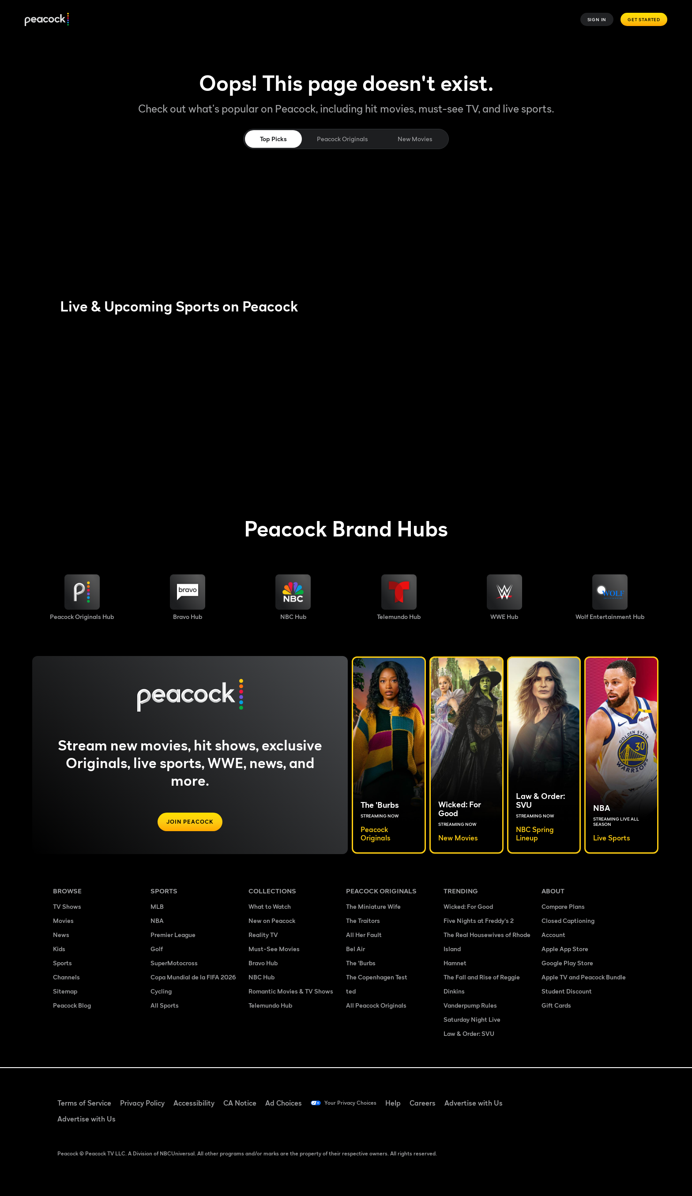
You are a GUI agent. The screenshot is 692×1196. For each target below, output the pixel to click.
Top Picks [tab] (273, 138)
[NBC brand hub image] (293, 597)
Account (553, 935)
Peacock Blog (72, 1006)
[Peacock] (47, 19)
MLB (157, 907)
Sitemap (65, 992)
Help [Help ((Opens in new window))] (408, 1103)
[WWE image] (504, 597)
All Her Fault (364, 935)
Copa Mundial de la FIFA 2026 (193, 978)
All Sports (164, 1006)
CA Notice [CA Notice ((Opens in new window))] (239, 1103)
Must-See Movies (274, 949)
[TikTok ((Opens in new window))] (570, 1097)
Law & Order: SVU (469, 1034)
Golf (156, 949)
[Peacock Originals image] (82, 597)
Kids (59, 949)
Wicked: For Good (468, 907)
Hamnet (455, 963)
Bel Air (355, 949)
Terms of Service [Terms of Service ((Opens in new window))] (84, 1103)
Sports (62, 963)
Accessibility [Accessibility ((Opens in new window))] (193, 1103)
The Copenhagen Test (376, 978)
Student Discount (567, 992)
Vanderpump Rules (470, 1006)
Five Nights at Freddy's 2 (479, 921)
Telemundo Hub (270, 1006)
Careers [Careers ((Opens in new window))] (438, 1103)
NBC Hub (261, 978)
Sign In (597, 19)
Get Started (644, 19)
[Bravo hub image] (187, 597)
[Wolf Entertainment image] (609, 597)
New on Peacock (271, 921)
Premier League (173, 935)
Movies (63, 921)
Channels (66, 978)
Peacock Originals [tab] (342, 138)
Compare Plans (563, 907)
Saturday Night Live (472, 1020)
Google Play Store (567, 963)
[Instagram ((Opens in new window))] (616, 1097)
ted (351, 992)
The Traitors (363, 921)
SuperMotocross (174, 963)
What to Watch (269, 907)
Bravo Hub (263, 963)
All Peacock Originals (376, 1006)
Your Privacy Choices (357, 1102)
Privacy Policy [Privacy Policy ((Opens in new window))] (142, 1103)
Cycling (161, 992)
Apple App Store (565, 949)
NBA (157, 921)
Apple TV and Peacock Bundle (584, 978)
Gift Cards (556, 1006)
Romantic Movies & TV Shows (290, 992)
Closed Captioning (568, 921)
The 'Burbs (361, 963)
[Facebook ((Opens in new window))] (547, 1097)
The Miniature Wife (373, 907)
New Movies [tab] (415, 138)
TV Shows (67, 907)
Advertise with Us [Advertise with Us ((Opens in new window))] (488, 1103)
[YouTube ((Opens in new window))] (593, 1097)
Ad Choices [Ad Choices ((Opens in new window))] (283, 1103)
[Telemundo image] (399, 597)
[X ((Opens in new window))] (547, 1122)
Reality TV (263, 935)
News (61, 935)
